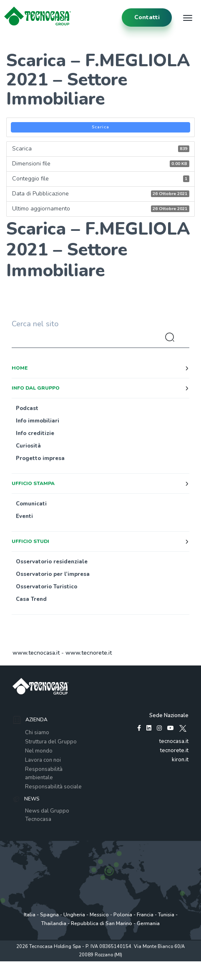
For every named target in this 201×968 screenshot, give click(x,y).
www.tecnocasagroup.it (150, 963)
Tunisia (166, 914)
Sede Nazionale (168, 715)
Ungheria (74, 914)
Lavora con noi (43, 760)
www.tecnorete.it (88, 653)
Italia (29, 914)
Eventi (24, 516)
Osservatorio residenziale (52, 561)
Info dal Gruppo (36, 388)
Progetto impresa (40, 458)
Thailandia (53, 923)
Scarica (100, 127)
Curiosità (28, 446)
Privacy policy (40, 963)
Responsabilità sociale (53, 786)
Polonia (122, 914)
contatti (147, 17)
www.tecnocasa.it (36, 653)
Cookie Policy (106, 963)
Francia (145, 914)
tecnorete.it (174, 750)
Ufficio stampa (33, 483)
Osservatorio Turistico (46, 586)
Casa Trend (31, 599)
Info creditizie (35, 433)
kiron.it (180, 759)
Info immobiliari (37, 421)
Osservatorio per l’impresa (53, 574)
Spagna (49, 914)
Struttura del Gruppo (51, 741)
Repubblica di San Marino (101, 923)
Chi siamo (37, 732)
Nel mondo (39, 751)
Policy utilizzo (73, 963)
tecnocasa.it (173, 741)
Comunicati (31, 504)
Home (20, 368)
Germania (148, 923)
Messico (99, 914)
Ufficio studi (30, 541)
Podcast (27, 408)
